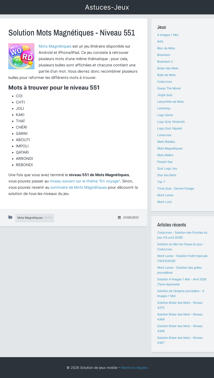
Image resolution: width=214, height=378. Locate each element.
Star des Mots (166, 175)
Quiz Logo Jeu (167, 168)
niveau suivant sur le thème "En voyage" (85, 181)
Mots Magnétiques (55, 46)
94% (160, 41)
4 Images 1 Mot (167, 35)
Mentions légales (134, 367)
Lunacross (164, 135)
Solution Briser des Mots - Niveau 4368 (180, 328)
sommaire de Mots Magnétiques (78, 187)
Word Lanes (165, 195)
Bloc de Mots (166, 48)
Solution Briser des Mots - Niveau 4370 (180, 305)
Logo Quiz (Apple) (169, 128)
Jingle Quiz (164, 95)
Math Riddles (166, 141)
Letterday (164, 108)
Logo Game (165, 115)
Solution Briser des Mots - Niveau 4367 (180, 340)
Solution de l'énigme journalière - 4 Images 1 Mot (180, 293)
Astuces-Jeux (107, 7)
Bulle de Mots (166, 75)
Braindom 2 (165, 61)
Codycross (164, 81)
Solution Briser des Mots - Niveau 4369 (180, 316)
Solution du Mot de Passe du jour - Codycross (180, 246)
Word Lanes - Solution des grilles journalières (179, 270)
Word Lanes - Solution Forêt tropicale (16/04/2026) (182, 258)
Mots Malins (165, 155)
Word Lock (164, 202)
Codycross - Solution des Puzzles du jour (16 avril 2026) (182, 235)
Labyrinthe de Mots (170, 101)
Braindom (163, 55)
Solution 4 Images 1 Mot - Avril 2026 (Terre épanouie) (181, 281)
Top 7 (161, 181)
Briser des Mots (167, 68)
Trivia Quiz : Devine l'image (175, 188)
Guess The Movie (169, 88)
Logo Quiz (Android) (171, 121)
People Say (165, 161)
